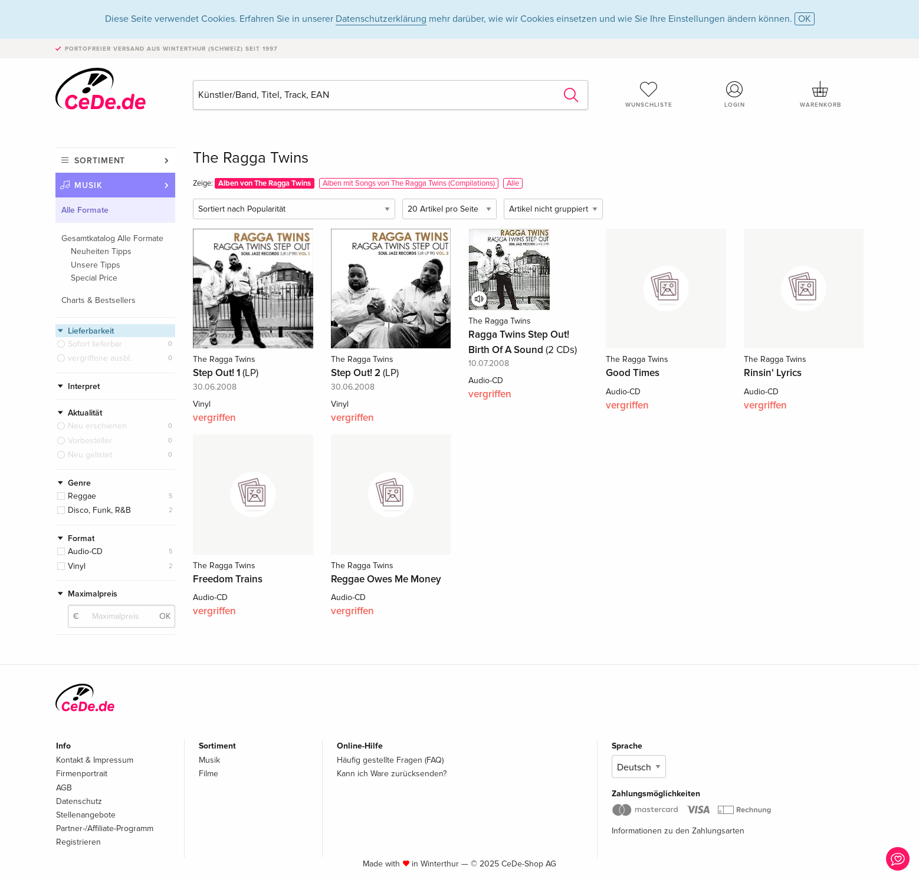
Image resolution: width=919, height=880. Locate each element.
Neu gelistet (90, 455)
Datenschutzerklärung (381, 19)
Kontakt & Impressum (94, 760)
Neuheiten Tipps (101, 251)
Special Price (94, 278)
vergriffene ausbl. (100, 358)
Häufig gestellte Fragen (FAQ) (390, 760)
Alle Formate (85, 210)
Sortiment (99, 161)
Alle (513, 183)
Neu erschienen (97, 426)
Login (735, 94)
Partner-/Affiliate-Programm (104, 828)
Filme (208, 774)
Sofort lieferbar (95, 344)
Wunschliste (649, 94)
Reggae (82, 496)
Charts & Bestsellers (98, 300)
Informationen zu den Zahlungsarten (678, 831)
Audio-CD (85, 551)
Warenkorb (820, 94)
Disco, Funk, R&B (99, 510)
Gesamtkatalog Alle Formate (112, 238)
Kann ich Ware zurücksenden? (392, 774)
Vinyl (77, 566)
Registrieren (78, 842)
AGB (64, 788)
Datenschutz (79, 801)
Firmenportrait (81, 774)
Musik (88, 185)
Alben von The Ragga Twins (264, 183)
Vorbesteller (90, 441)
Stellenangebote (86, 815)
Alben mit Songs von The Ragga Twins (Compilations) (409, 183)
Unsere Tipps (95, 265)
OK (804, 19)
